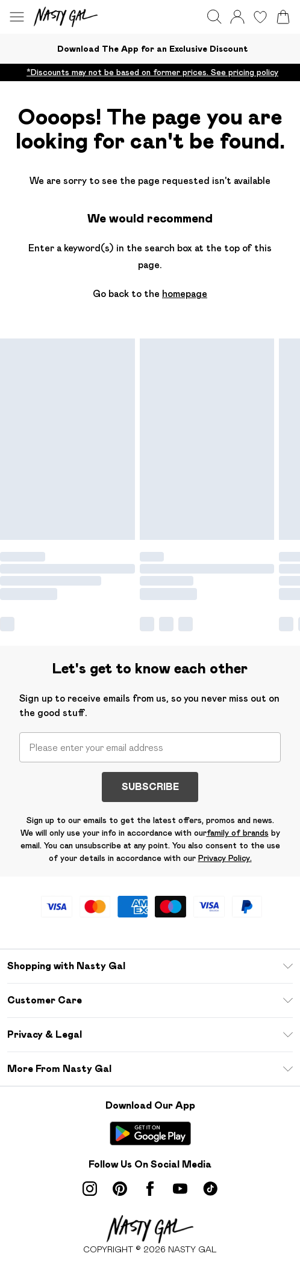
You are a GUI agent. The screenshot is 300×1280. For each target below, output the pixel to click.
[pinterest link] (120, 1188)
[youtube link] (180, 1188)
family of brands (238, 833)
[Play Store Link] (150, 1133)
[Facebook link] (150, 1188)
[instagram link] (90, 1188)
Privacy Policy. (225, 858)
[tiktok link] (210, 1188)
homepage (184, 294)
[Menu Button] (17, 17)
